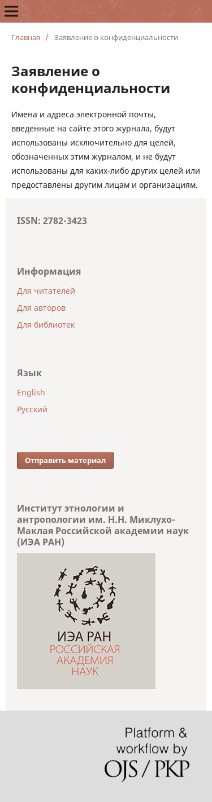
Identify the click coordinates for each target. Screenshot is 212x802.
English (31, 392)
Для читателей (46, 290)
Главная (25, 37)
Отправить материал (65, 460)
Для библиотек (46, 324)
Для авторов (41, 307)
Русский (32, 409)
